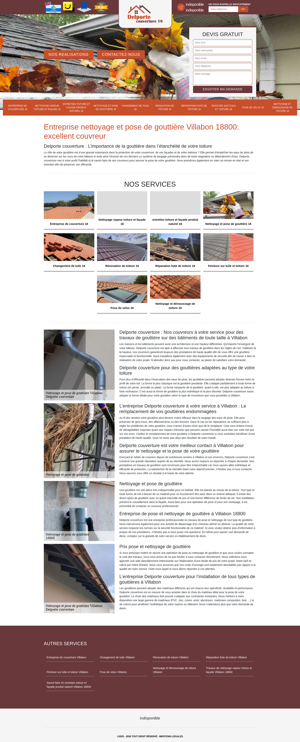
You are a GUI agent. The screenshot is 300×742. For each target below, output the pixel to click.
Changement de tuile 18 (135, 107)
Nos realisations (69, 54)
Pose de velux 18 (253, 107)
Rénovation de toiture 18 (164, 107)
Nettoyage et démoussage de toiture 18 (282, 107)
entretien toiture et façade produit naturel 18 (76, 107)
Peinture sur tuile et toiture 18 (223, 107)
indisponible (195, 4)
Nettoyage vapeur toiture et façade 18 (47, 107)
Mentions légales (171, 736)
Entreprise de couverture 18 (17, 107)
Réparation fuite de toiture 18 (194, 107)
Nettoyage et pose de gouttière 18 (106, 107)
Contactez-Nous (121, 54)
